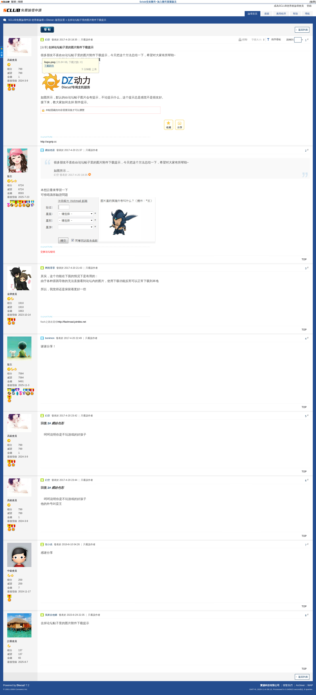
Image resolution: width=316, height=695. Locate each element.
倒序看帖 (276, 39)
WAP (310, 685)
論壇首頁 (252, 13)
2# (49, 423)
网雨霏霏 (50, 267)
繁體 (13, 1)
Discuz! (21, 685)
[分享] (44, 47)
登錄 (309, 5)
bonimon (49, 338)
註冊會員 (12, 641)
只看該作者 (87, 39)
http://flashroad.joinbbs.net (72, 321)
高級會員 (12, 60)
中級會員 (12, 570)
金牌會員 (12, 294)
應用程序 (281, 13)
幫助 (295, 13)
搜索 (266, 13)
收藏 (168, 127)
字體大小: (257, 39)
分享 (179, 127)
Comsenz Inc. (21, 689)
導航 (307, 13)
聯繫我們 (288, 685)
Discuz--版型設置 (55, 20)
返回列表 (303, 29)
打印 (244, 39)
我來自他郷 (51, 614)
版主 (9, 176)
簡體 (20, 1)
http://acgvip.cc (49, 141)
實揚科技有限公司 (270, 685)
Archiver (300, 685)
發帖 (48, 29)
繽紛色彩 (50, 150)
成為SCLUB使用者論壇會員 (289, 5)
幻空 (47, 39)
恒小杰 (48, 544)
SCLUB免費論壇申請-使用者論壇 (26, 20)
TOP (304, 259)
